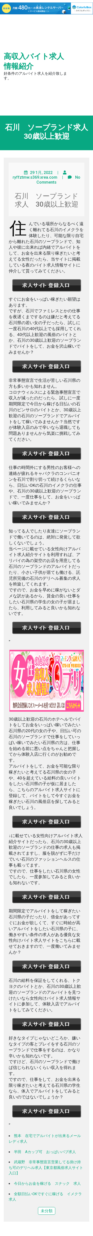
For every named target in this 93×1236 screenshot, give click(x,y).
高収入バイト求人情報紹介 (34, 61)
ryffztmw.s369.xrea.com (35, 177)
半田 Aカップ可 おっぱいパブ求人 (45, 1152)
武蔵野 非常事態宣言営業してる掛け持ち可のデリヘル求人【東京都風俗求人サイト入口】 (46, 1167)
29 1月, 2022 (41, 172)
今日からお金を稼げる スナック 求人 (47, 1183)
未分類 (47, 1211)
